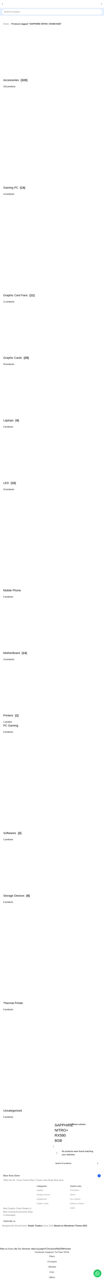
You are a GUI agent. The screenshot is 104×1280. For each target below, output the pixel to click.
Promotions (74, 1190)
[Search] (52, 12)
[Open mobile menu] (2, 4)
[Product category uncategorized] (52, 572)
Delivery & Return (77, 1203)
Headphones (42, 1199)
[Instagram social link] (49, 1252)
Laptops (40, 1190)
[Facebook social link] (40, 1252)
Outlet (72, 1208)
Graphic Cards (42, 1203)
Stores (72, 1195)
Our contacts (75, 1199)
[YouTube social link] (58, 1252)
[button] (97, 1273)
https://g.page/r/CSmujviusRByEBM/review (51, 1249)
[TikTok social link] (66, 1252)
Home (6, 24)
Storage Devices (43, 1195)
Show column (79, 1124)
